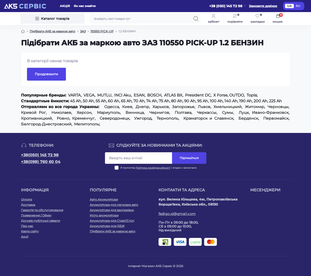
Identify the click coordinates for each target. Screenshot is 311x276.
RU (298, 6)
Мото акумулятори (104, 215)
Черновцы (278, 106)
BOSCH (154, 95)
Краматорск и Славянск (208, 118)
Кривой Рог (33, 112)
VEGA (89, 95)
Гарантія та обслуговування (42, 210)
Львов (204, 106)
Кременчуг (83, 118)
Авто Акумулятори (104, 199)
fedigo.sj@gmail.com (177, 214)
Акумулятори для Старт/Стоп (112, 220)
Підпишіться (189, 158)
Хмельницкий (228, 106)
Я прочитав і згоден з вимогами (158, 167)
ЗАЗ (83, 31)
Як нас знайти (85, 6)
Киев (127, 106)
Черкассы (206, 112)
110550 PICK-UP (102, 31)
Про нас (27, 226)
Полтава (183, 112)
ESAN (139, 95)
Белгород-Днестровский (46, 124)
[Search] (196, 18)
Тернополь (167, 118)
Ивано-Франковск (270, 112)
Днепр (142, 106)
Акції (24, 236)
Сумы (227, 112)
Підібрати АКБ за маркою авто (52, 31)
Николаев (61, 112)
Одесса (111, 106)
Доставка (28, 205)
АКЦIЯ (65, 6)
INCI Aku (122, 95)
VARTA (74, 95)
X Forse (220, 95)
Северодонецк (114, 118)
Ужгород (143, 118)
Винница (134, 112)
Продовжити (46, 74)
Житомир (254, 106)
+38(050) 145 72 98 (40, 155)
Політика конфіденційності (153, 167)
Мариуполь (108, 112)
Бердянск (248, 118)
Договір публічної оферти (40, 220)
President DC (198, 95)
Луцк (244, 112)
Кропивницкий (36, 118)
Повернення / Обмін (36, 215)
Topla (252, 95)
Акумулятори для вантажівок (112, 210)
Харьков (160, 106)
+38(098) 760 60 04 (40, 161)
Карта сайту (30, 231)
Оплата (26, 199)
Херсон (84, 112)
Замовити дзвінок (263, 6)
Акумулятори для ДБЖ (107, 226)
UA (289, 6)
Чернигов (159, 112)
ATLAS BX (173, 95)
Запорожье (183, 106)
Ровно (63, 118)
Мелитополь (86, 124)
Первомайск (276, 118)
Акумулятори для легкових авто (114, 205)
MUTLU (104, 95)
